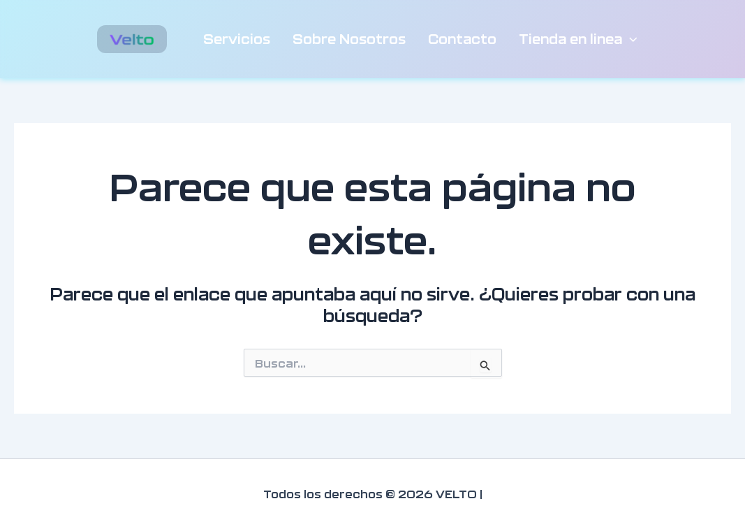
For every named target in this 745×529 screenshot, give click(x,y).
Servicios (236, 39)
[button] (629, 39)
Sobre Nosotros (349, 39)
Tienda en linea (578, 39)
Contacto (462, 39)
